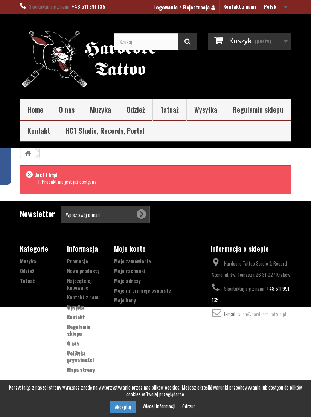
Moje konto (130, 249)
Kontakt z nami (239, 6)
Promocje (77, 261)
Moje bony (125, 300)
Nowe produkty (83, 271)
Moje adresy (127, 280)
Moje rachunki (129, 271)
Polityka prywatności (80, 356)
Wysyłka (205, 110)
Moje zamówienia (132, 261)
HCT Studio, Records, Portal (105, 131)
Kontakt (38, 131)
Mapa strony (81, 369)
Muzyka (100, 110)
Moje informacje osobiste (142, 290)
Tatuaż (169, 110)
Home (35, 110)
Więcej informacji (160, 406)
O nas (67, 110)
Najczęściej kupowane (79, 284)
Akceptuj (123, 407)
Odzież (136, 110)
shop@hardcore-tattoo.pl (262, 314)
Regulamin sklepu (258, 110)
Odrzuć (188, 406)
